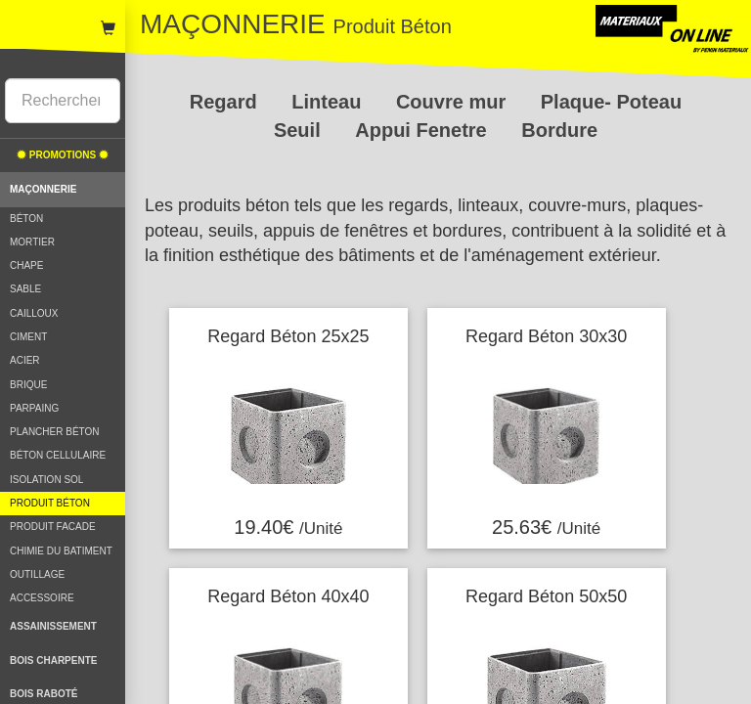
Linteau (329, 101)
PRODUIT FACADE (53, 526)
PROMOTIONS (63, 155)
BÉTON (26, 218)
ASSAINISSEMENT (53, 626)
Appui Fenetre (423, 130)
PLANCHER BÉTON (55, 431)
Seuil (300, 130)
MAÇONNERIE (43, 189)
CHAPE (26, 265)
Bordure (559, 130)
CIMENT (28, 336)
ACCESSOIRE (42, 598)
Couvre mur (453, 101)
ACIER (25, 360)
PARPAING (34, 408)
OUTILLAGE (37, 574)
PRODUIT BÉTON (50, 503)
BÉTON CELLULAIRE (58, 455)
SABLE (25, 289)
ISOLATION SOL (46, 479)
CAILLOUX (34, 313)
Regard (226, 101)
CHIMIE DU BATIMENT (61, 551)
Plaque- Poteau (611, 101)
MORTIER (32, 242)
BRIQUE (28, 384)
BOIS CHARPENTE (53, 660)
